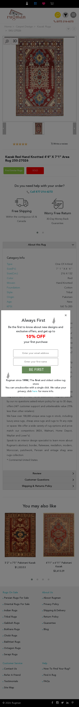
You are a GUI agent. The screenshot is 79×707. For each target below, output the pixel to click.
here (35, 391)
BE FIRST (36, 370)
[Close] (36, 315)
